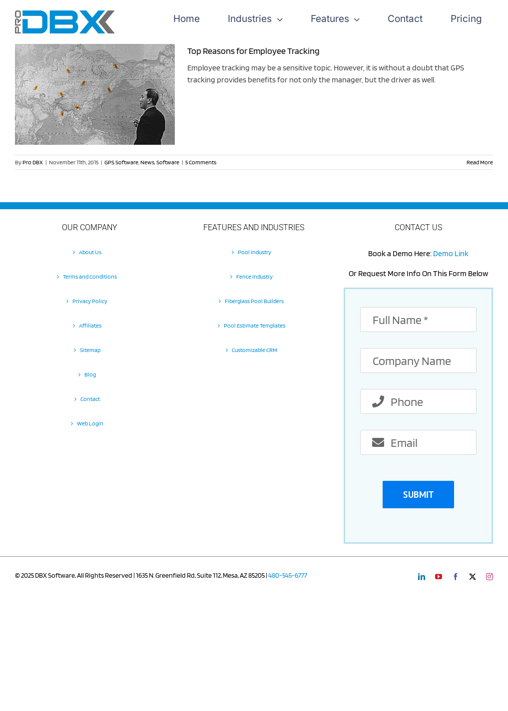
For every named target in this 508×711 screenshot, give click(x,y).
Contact (90, 398)
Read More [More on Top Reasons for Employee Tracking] (480, 162)
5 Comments (200, 162)
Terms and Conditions (90, 276)
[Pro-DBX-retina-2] (65, 14)
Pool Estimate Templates (254, 325)
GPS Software (121, 162)
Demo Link (451, 253)
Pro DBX (32, 162)
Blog (90, 374)
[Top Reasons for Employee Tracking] (95, 94)
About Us (90, 252)
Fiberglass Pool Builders (254, 301)
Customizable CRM (254, 350)
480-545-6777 (287, 575)
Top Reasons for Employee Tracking (253, 50)
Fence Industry (254, 276)
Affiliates (90, 325)
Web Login (90, 423)
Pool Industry (254, 252)
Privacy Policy (89, 301)
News (147, 162)
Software (167, 162)
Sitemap (90, 350)
